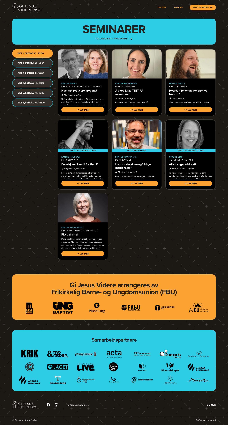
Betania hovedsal (70, 157)
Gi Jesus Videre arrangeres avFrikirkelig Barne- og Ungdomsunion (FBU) (114, 288)
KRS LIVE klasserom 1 (126, 83)
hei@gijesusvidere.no (78, 405)
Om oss (211, 405)
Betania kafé (175, 157)
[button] (82, 109)
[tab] (32, 53)
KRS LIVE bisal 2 (177, 83)
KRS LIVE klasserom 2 (72, 227)
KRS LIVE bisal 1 (69, 83)
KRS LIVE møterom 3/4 (126, 157)
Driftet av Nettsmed (206, 420)
